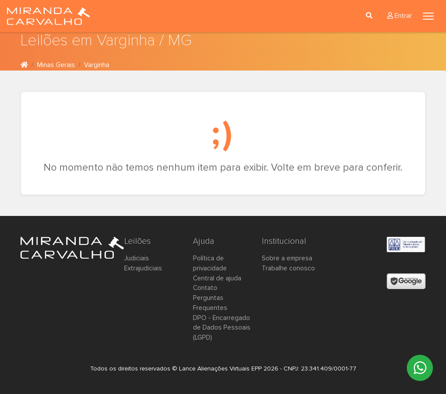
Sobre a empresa (287, 258)
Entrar (399, 16)
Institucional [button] (284, 241)
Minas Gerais (56, 65)
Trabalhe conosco (288, 268)
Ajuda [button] (203, 241)
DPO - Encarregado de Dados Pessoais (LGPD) (221, 328)
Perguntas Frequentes (210, 303)
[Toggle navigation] (428, 16)
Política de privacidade (210, 263)
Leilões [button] (137, 241)
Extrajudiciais (143, 268)
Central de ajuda (217, 278)
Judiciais (136, 258)
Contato (205, 288)
